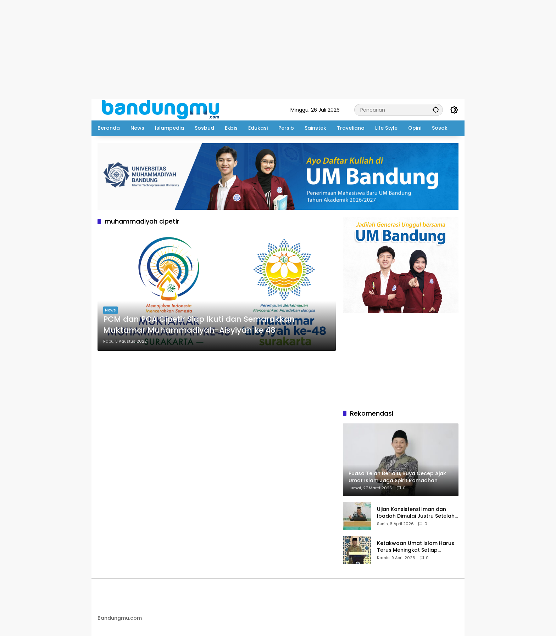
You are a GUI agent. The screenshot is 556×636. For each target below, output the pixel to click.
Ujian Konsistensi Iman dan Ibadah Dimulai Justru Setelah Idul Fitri (416, 513)
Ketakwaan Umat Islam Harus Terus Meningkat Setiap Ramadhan (415, 547)
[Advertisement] (213, 49)
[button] (436, 110)
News (110, 310)
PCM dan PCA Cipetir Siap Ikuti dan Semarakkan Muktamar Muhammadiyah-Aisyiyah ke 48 (199, 325)
